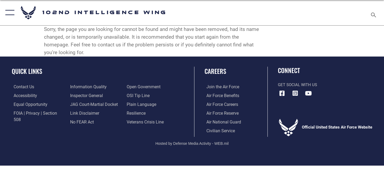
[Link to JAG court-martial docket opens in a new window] (92, 95)
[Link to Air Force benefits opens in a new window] (220, 95)
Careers (215, 71)
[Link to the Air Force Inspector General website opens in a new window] (85, 86)
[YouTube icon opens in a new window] (308, 93)
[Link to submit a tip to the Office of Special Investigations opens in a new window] (138, 86)
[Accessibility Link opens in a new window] (23, 95)
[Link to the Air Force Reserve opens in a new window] (220, 112)
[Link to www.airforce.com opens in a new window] (220, 86)
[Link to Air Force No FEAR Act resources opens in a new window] (81, 112)
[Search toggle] (374, 13)
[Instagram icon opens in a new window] (295, 93)
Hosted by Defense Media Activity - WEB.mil (192, 143)
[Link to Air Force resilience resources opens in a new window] (136, 104)
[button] (8, 12)
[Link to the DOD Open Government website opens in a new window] (85, 121)
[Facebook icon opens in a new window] (282, 93)
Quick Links (27, 71)
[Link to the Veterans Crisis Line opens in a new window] (145, 112)
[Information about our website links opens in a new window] (83, 104)
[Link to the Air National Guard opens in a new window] (221, 121)
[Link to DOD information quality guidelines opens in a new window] (29, 121)
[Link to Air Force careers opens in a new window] (220, 104)
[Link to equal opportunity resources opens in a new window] (27, 104)
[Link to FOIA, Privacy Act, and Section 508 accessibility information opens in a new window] (36, 112)
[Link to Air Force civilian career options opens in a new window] (218, 130)
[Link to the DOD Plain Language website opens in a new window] (140, 95)
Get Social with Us (297, 84)
